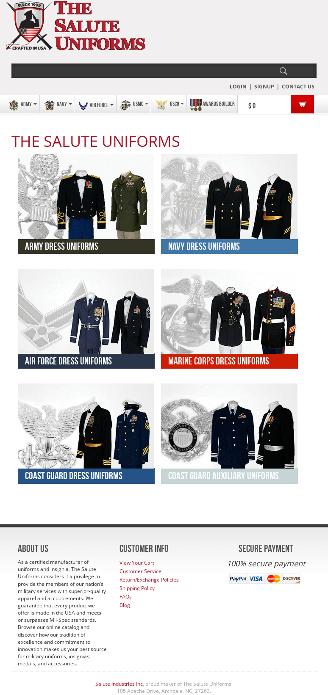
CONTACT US (298, 86)
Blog (125, 605)
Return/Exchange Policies (149, 579)
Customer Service (140, 571)
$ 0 (252, 106)
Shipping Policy (137, 588)
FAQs (126, 596)
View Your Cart (137, 562)
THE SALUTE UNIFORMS (95, 141)
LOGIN (238, 86)
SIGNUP (264, 86)
